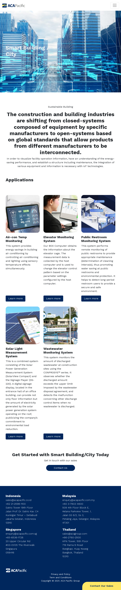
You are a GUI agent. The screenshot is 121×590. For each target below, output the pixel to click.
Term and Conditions (60, 577)
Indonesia (13, 496)
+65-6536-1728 (14, 537)
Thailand (69, 529)
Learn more (15, 298)
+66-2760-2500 (71, 537)
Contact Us (60, 467)
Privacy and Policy (60, 574)
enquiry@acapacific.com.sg (21, 533)
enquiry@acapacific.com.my (78, 500)
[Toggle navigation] (114, 5)
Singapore (13, 529)
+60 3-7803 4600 (72, 503)
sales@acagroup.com (74, 533)
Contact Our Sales (101, 585)
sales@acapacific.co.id (18, 500)
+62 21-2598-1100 (16, 503)
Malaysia (69, 496)
